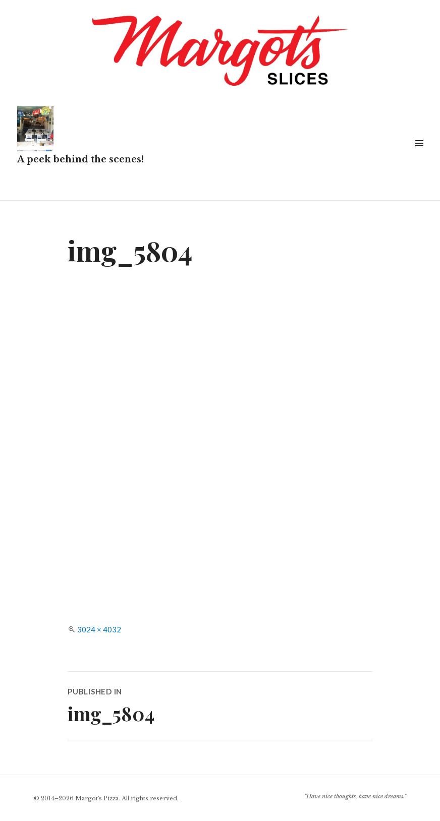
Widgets (419, 154)
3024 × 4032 (99, 629)
